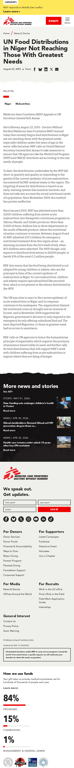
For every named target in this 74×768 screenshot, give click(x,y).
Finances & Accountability (17, 546)
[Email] (19, 509)
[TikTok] (51, 519)
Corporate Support (13, 575)
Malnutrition (23, 103)
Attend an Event (48, 546)
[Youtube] (36, 519)
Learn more (11, 11)
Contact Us (9, 621)
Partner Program (12, 560)
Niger (8, 103)
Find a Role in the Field (51, 594)
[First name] (19, 502)
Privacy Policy (10, 626)
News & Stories (22, 33)
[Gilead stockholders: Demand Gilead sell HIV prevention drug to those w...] (37, 424)
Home (6, 33)
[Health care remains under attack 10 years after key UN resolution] (37, 444)
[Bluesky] (13, 519)
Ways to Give (10, 551)
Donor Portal (10, 541)
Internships (45, 607)
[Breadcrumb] (37, 33)
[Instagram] (28, 519)
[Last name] (54, 502)
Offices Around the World (17, 594)
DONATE (54, 21)
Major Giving (10, 555)
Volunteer (44, 551)
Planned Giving (11, 565)
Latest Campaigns (49, 536)
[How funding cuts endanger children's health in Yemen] (37, 404)
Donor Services (11, 536)
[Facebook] (6, 519)
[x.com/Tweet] (21, 519)
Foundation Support (14, 570)
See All (7, 391)
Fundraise (44, 541)
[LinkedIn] (43, 519)
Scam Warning (11, 630)
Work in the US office (50, 589)
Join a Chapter (47, 555)
